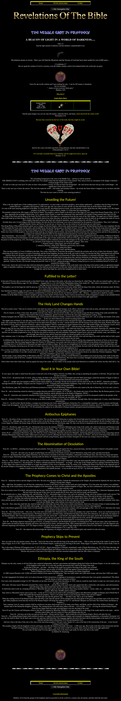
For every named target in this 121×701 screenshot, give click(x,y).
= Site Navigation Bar (60, 9)
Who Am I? (60, 94)
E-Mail (80, 3)
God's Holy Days (60, 98)
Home (41, 3)
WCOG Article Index (60, 3)
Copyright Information (60, 694)
